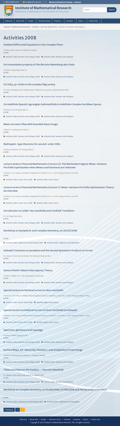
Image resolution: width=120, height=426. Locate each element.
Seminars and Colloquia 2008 (29, 57)
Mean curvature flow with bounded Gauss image (31, 124)
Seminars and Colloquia (64, 57)
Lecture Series (53, 179)
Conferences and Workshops (69, 243)
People (30, 21)
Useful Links (93, 21)
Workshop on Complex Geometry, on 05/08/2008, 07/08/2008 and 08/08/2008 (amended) (55, 389)
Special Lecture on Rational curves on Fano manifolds (33, 290)
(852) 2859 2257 (12, 2)
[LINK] (6, 52)
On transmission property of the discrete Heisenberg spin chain (39, 64)
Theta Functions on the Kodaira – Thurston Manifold (33, 369)
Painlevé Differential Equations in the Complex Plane (33, 44)
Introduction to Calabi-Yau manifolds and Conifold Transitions (39, 210)
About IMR (20, 21)
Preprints (57, 21)
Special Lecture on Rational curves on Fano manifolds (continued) (40, 310)
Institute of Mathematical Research (43, 8)
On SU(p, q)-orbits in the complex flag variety (29, 84)
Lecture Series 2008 (25, 179)
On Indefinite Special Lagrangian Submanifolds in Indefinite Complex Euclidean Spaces (52, 104)
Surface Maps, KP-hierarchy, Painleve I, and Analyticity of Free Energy (43, 349)
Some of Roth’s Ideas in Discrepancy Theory (28, 270)
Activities (69, 21)
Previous (9, 409)
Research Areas (44, 21)
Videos (80, 21)
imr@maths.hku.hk (33, 2)
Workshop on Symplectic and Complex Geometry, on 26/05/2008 (40, 230)
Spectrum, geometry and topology (23, 329)
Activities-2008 (49, 57)
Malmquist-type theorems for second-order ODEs (32, 144)
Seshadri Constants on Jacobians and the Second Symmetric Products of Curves (48, 250)
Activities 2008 (11, 57)
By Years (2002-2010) (49, 27)
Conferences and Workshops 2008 (30, 243)
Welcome (9, 21)
